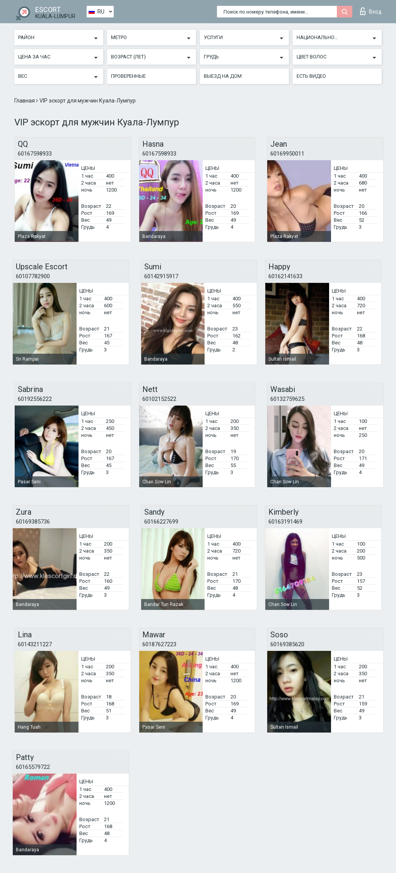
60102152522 (159, 398)
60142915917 (161, 276)
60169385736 (33, 521)
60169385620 (287, 644)
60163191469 (285, 521)
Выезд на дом (223, 76)
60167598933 (35, 153)
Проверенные (128, 76)
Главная (25, 101)
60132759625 (287, 398)
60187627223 (159, 644)
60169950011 (287, 153)
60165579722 (33, 766)
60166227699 (161, 521)
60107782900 (33, 276)
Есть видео (311, 76)
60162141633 (285, 276)
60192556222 (35, 398)
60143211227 (35, 644)
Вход (371, 11)
